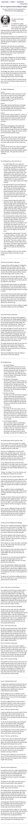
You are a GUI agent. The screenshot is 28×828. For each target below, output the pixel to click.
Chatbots (13, 1)
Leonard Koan (20, 1)
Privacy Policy (23, 3)
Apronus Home (5, 1)
